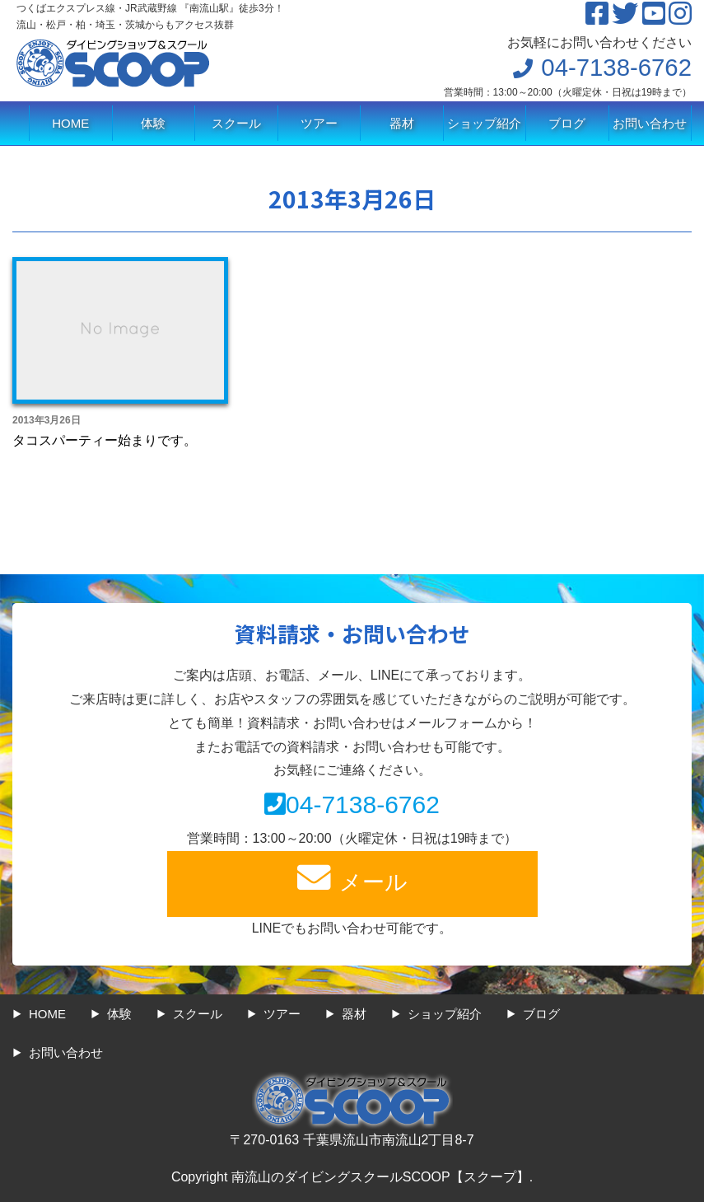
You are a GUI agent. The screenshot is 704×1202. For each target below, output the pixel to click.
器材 (401, 123)
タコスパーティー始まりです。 (104, 440)
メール (352, 878)
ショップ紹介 (484, 123)
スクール (236, 123)
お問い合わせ (650, 123)
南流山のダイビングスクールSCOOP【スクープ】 (380, 1177)
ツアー (319, 123)
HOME (70, 123)
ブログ (566, 123)
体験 (153, 123)
